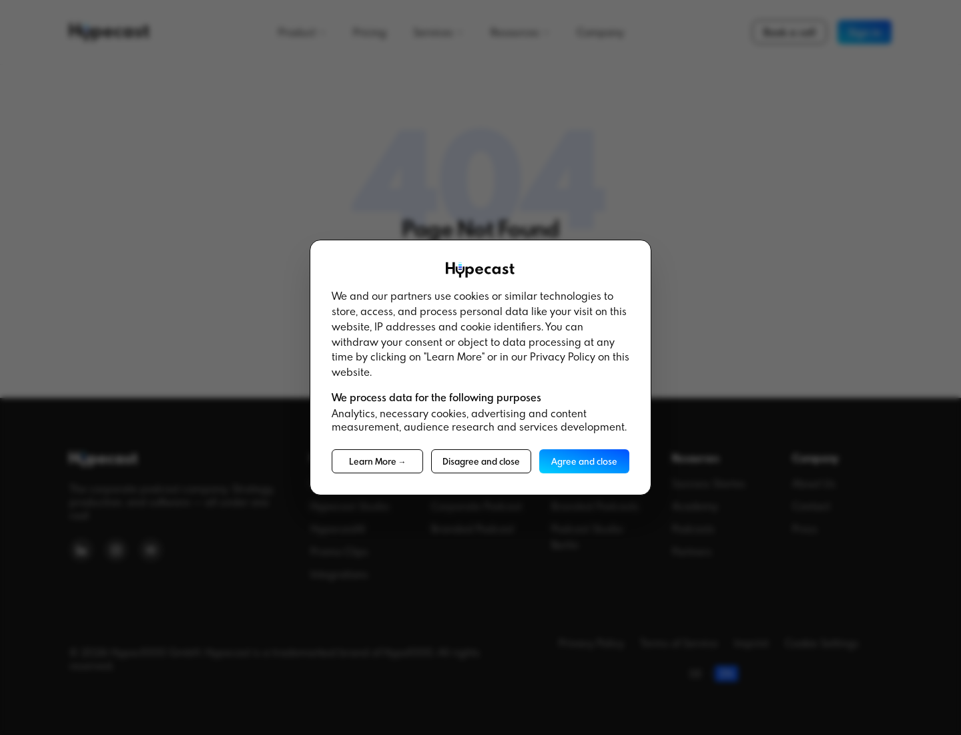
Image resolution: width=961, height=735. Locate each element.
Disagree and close (481, 461)
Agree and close (584, 461)
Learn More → (377, 461)
